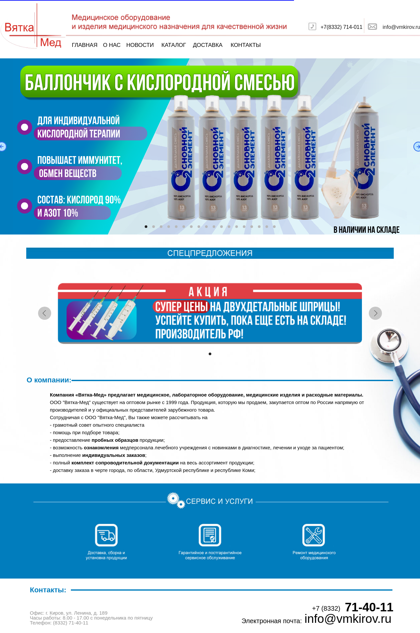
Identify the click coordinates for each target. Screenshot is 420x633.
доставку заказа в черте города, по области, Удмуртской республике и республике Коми (153, 470)
